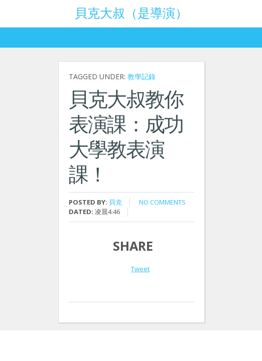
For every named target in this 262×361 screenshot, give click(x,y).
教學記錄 (141, 76)
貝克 (115, 202)
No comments (162, 202)
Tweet (140, 268)
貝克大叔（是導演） (131, 12)
